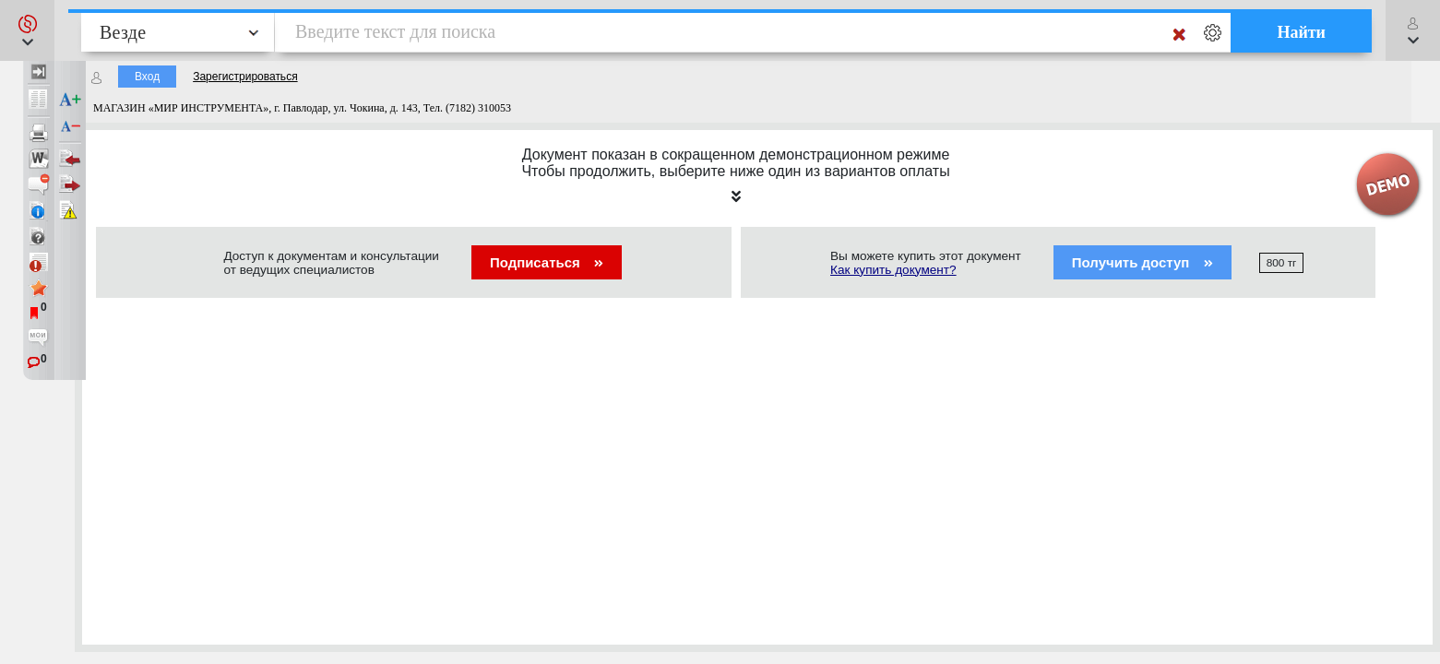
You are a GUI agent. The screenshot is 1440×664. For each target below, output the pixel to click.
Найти (1301, 32)
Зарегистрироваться (245, 76)
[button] (27, 30)
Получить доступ (1142, 262)
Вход (147, 76)
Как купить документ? (893, 270)
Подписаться (546, 262)
